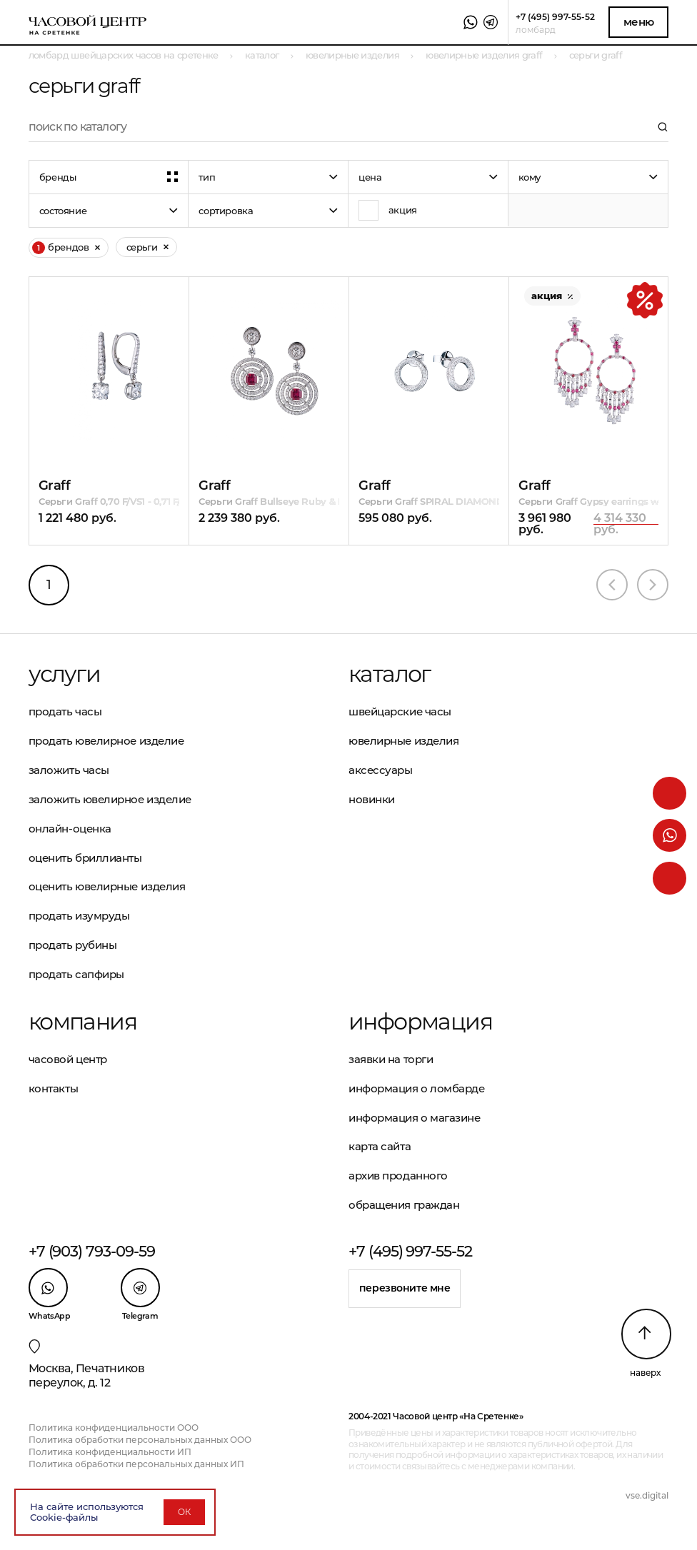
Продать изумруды (79, 915)
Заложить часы (69, 770)
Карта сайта (379, 1146)
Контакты (53, 1088)
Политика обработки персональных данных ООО (140, 1439)
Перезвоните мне (405, 1288)
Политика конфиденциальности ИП (110, 1451)
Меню (638, 22)
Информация (420, 1021)
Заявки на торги (390, 1059)
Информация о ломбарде (416, 1088)
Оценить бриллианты (85, 858)
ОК (184, 1511)
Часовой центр (68, 1059)
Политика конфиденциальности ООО (114, 1427)
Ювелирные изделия (403, 741)
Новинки (371, 799)
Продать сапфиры (76, 974)
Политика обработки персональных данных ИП (136, 1464)
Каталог (389, 674)
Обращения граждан (403, 1205)
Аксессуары (380, 770)
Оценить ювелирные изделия (107, 886)
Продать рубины (73, 945)
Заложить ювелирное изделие (110, 799)
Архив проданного (398, 1175)
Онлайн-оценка (70, 828)
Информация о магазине (414, 1117)
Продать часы (65, 711)
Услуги (64, 674)
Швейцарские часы (399, 711)
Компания (82, 1021)
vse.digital (647, 1495)
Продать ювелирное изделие (106, 741)
